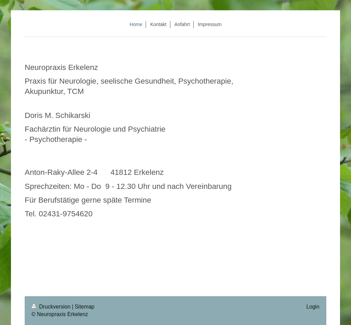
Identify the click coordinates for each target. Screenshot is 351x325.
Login (312, 307)
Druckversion (52, 307)
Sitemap (84, 307)
